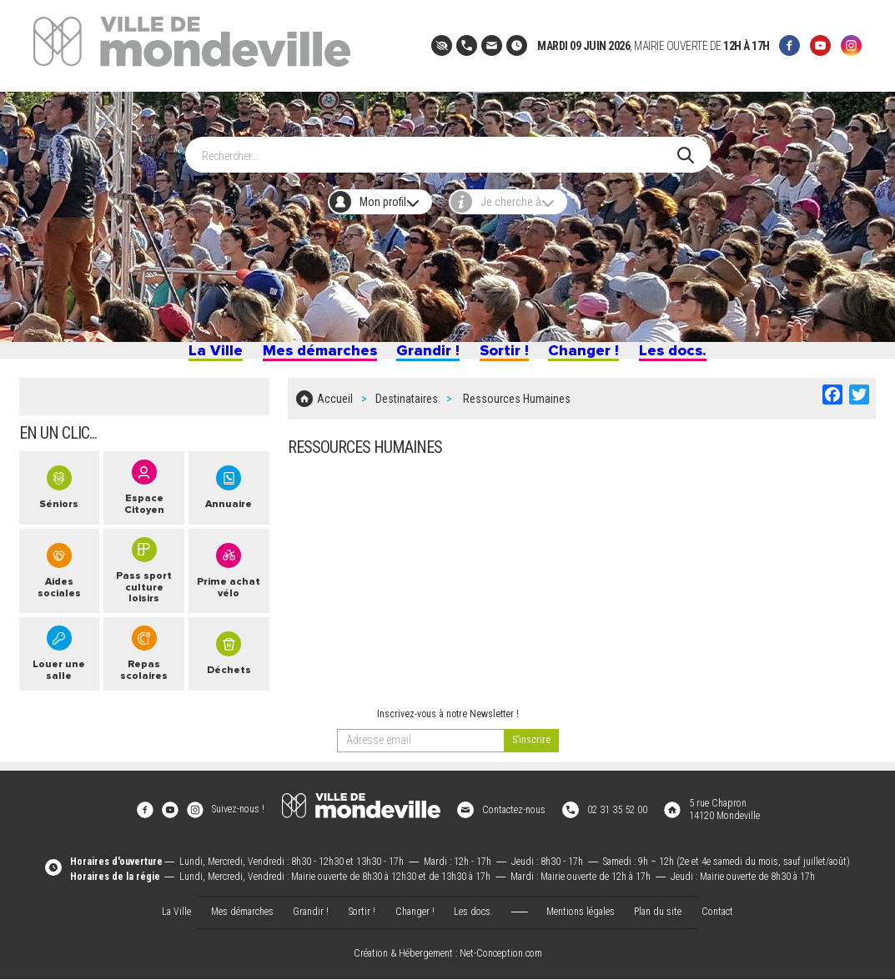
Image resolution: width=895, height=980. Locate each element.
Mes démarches (311, 357)
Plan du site (657, 912)
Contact (717, 912)
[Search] (439, 146)
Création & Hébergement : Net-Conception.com (448, 955)
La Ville (201, 357)
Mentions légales (580, 912)
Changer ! (592, 357)
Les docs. (685, 357)
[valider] (531, 757)
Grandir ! (426, 357)
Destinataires (406, 410)
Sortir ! (507, 357)
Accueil (335, 410)
